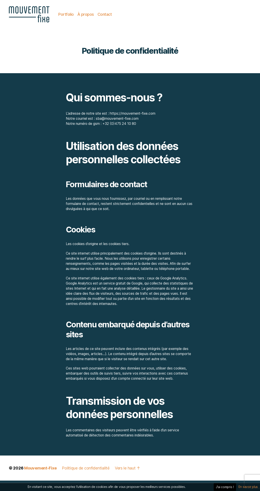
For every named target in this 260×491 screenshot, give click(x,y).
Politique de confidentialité (85, 478)
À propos (111, 19)
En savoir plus (248, 487)
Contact (130, 19)
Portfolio (92, 19)
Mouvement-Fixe (40, 478)
